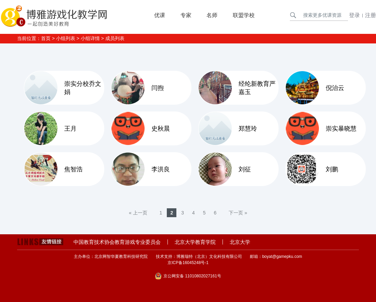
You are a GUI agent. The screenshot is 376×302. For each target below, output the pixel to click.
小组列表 (65, 38)
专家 (185, 15)
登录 (354, 15)
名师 (211, 15)
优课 (159, 15)
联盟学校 (244, 15)
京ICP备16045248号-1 (188, 262)
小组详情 (90, 38)
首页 (46, 38)
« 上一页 (138, 212)
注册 (370, 15)
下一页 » (238, 212)
